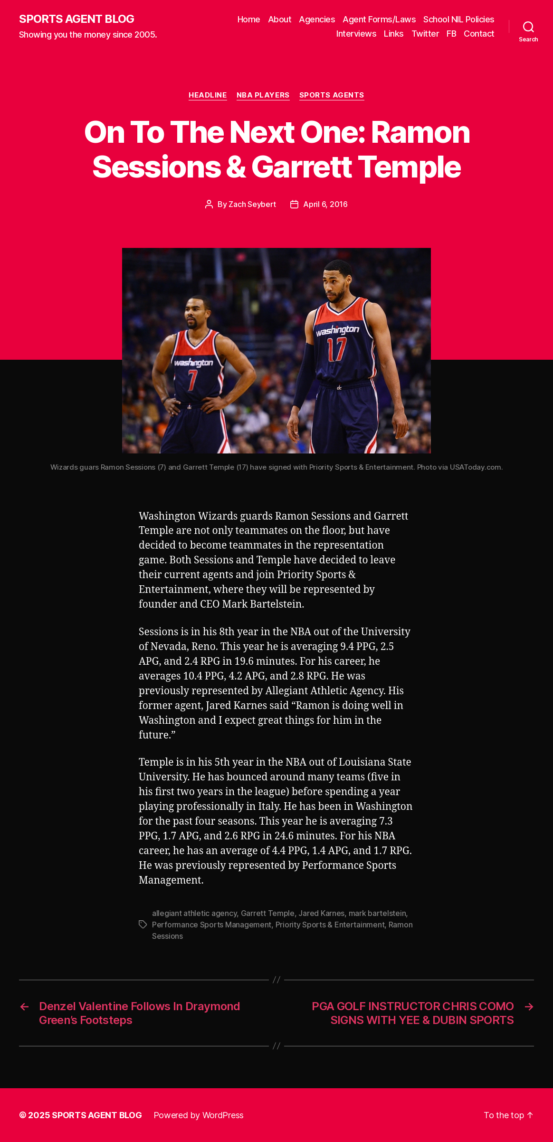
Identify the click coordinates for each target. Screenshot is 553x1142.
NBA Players (263, 95)
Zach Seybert (252, 204)
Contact (479, 34)
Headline (208, 95)
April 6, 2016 (325, 204)
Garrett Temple (268, 913)
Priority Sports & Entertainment (330, 924)
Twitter (425, 34)
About (280, 19)
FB (451, 34)
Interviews (356, 34)
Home (249, 19)
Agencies (317, 19)
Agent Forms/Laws (379, 19)
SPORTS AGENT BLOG (76, 19)
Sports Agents (331, 95)
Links (394, 34)
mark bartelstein (377, 913)
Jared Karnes (321, 913)
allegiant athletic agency (194, 913)
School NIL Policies (459, 19)
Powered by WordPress (198, 1115)
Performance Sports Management (211, 924)
